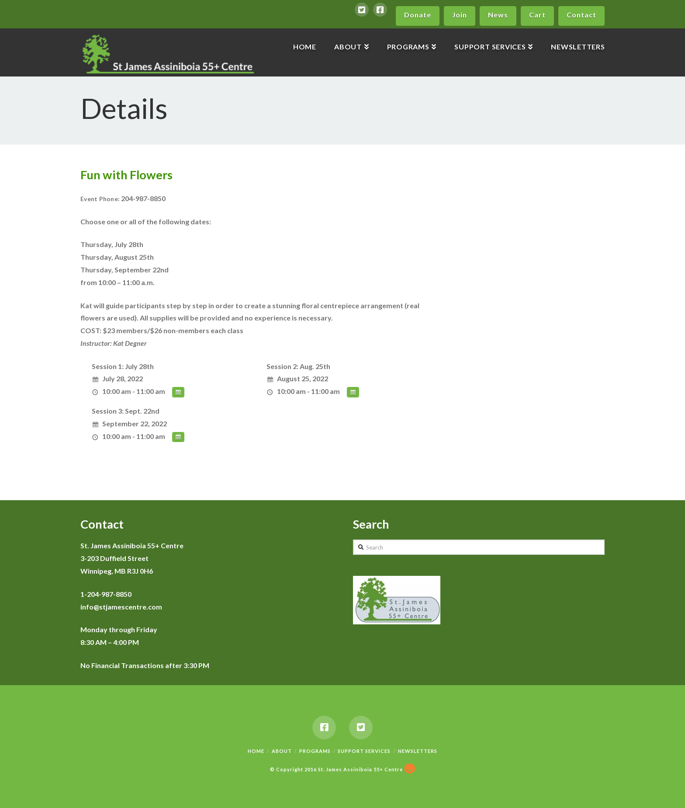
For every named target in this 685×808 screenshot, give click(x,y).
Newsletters (417, 751)
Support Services (364, 751)
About (282, 751)
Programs (315, 751)
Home (256, 751)
